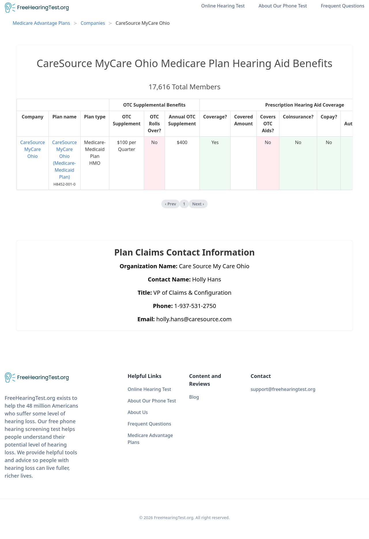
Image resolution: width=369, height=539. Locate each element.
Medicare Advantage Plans (41, 23)
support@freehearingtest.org (283, 389)
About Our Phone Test (283, 6)
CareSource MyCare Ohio (32, 149)
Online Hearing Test (223, 6)
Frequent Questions (342, 6)
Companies (93, 23)
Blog (194, 397)
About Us (138, 412)
